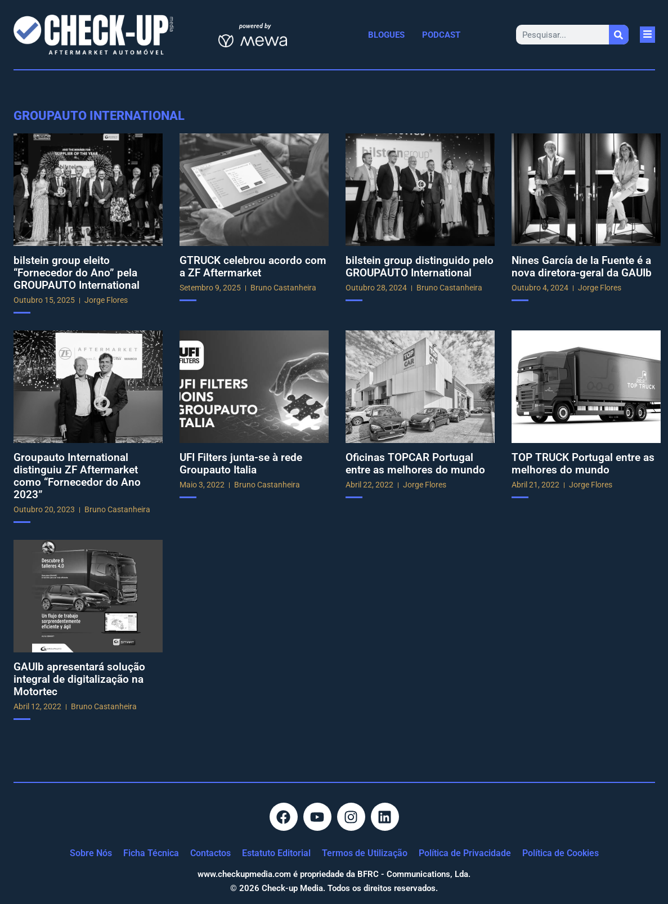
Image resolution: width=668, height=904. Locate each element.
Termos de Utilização (364, 853)
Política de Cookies (560, 853)
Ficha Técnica (151, 853)
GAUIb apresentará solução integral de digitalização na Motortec (79, 679)
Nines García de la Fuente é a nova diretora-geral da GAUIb (582, 266)
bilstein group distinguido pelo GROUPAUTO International (420, 266)
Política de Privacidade (465, 853)
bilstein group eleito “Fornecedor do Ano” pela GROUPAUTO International (77, 273)
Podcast (441, 35)
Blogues (386, 35)
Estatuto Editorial (276, 853)
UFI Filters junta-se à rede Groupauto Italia (241, 463)
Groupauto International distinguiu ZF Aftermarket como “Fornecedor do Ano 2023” (77, 476)
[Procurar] (619, 34)
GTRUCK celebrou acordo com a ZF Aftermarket (253, 266)
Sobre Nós (91, 853)
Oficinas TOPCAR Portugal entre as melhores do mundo (415, 463)
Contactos (210, 853)
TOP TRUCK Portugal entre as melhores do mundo (583, 463)
